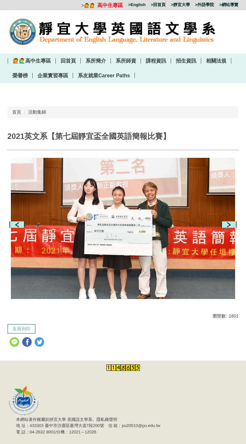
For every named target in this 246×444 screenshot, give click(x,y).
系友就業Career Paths (104, 75)
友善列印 (21, 328)
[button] (17, 224)
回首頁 (68, 61)
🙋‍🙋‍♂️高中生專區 (31, 61)
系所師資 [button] (126, 61)
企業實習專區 (52, 75)
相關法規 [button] (216, 61)
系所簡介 (96, 61)
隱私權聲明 (106, 419)
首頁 (16, 112)
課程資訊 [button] (156, 61)
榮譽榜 (20, 75)
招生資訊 (186, 61)
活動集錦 (37, 112)
